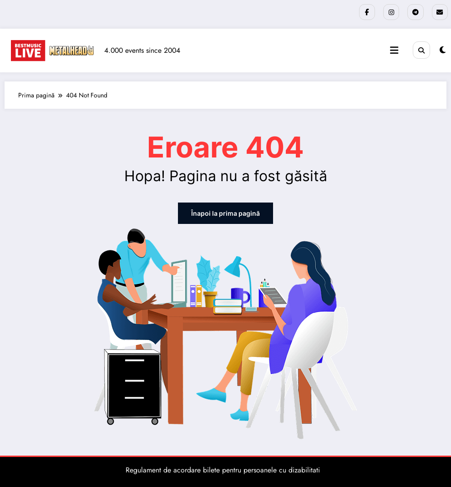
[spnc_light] (443, 50)
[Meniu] (394, 50)
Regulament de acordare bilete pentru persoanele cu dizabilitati (223, 469)
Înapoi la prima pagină (225, 213)
